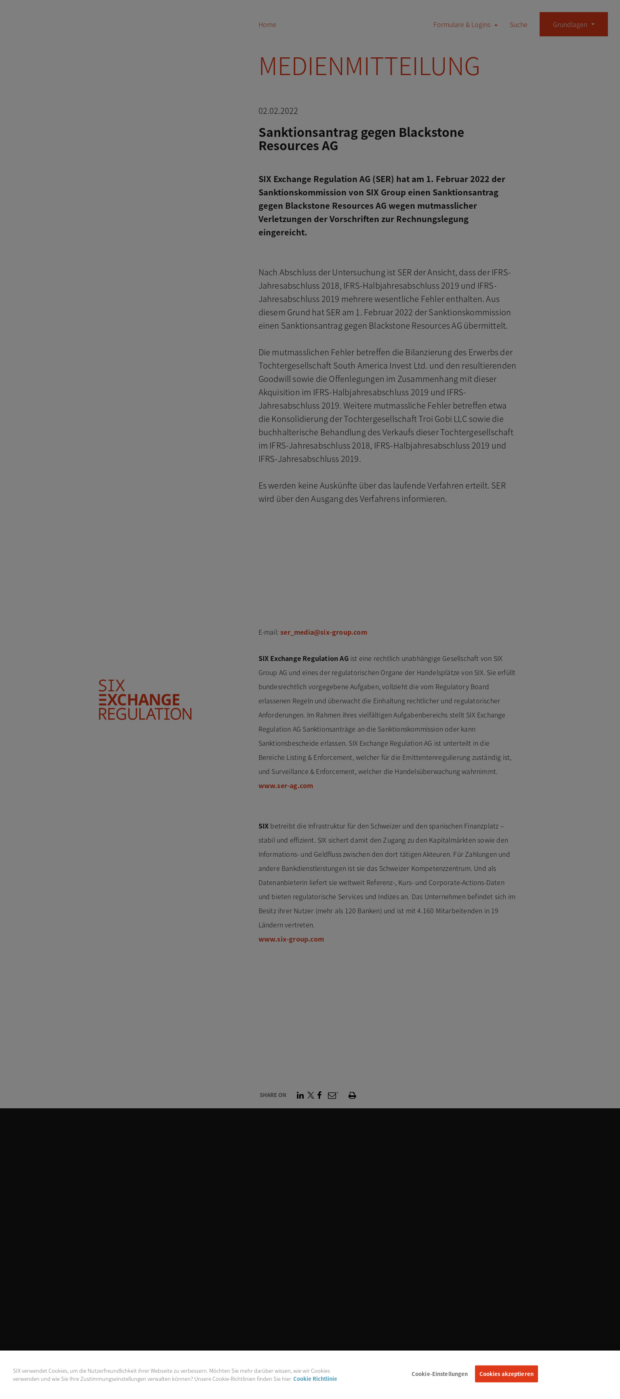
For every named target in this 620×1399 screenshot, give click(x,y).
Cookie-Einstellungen (440, 1379)
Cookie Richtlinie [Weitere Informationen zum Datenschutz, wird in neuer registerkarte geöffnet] (315, 1383)
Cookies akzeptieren (506, 1379)
